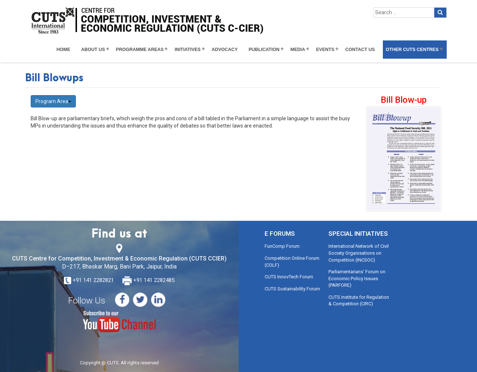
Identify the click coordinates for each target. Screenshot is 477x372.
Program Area (53, 101)
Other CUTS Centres (412, 49)
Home (63, 49)
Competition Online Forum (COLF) (292, 261)
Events (325, 49)
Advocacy (225, 49)
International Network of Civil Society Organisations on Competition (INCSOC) (358, 252)
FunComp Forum (282, 246)
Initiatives (187, 49)
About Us (93, 49)
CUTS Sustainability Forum (292, 288)
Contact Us (360, 49)
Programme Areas (140, 49)
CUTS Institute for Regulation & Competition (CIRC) (358, 300)
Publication (264, 49)
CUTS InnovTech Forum (289, 276)
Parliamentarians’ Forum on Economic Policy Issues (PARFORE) (356, 278)
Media (298, 49)
